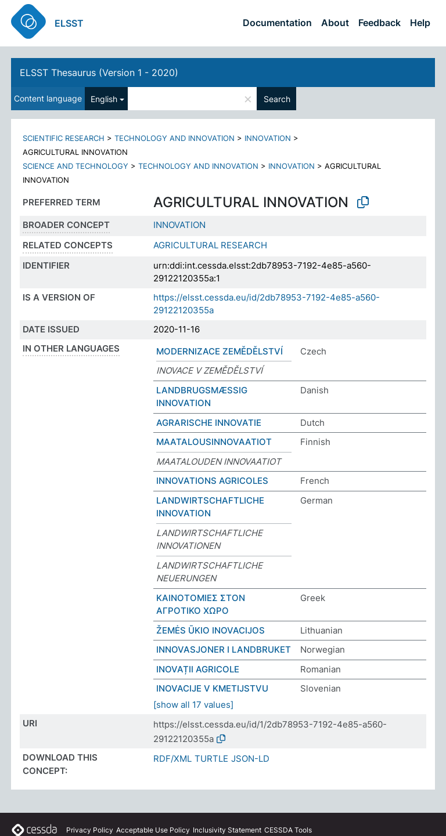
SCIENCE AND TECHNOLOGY (75, 166)
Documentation (277, 22)
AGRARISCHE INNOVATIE (208, 422)
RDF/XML (172, 758)
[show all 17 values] (193, 704)
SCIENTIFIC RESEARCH (64, 138)
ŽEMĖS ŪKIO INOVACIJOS (210, 630)
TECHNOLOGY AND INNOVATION (174, 138)
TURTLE (211, 758)
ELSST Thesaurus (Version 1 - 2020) (99, 72)
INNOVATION (267, 138)
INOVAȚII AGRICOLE (197, 669)
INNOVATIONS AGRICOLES (212, 480)
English (104, 99)
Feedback (379, 22)
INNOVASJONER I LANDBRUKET (223, 649)
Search (277, 99)
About (335, 22)
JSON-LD (250, 758)
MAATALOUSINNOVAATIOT (214, 441)
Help (420, 22)
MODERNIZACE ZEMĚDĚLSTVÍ (219, 351)
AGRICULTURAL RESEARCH (210, 245)
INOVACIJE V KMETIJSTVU (212, 688)
